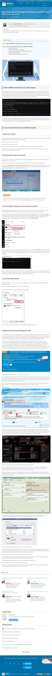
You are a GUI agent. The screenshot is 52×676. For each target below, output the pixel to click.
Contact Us (16, 658)
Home (6, 658)
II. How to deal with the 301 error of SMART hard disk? (19, 46)
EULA (26, 658)
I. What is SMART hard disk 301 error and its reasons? (19, 43)
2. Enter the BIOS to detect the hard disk (16, 49)
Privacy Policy (30, 658)
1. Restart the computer (12, 48)
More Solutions (26, 652)
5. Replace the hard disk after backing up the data (17, 54)
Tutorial (12, 658)
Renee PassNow (12, 614)
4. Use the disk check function (14, 52)
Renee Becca (42, 336)
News (9, 658)
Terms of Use (21, 658)
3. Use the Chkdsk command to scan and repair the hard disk (20, 51)
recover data (34, 342)
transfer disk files (5, 343)
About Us (36, 658)
